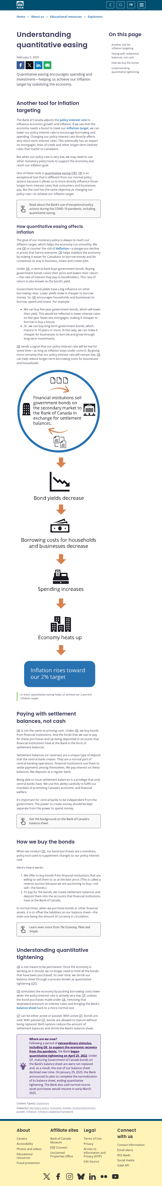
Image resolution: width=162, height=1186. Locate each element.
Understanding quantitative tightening (125, 69)
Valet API (123, 1165)
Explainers (95, 17)
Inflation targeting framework (55, 1111)
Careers (22, 1139)
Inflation (31, 1111)
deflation (62, 248)
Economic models (60, 1108)
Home (21, 17)
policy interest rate (73, 120)
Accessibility (25, 1144)
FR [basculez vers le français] (131, 5)
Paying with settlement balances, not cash (125, 55)
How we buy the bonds (125, 62)
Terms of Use (93, 1139)
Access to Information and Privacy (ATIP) (95, 1152)
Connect (58, 1147)
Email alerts (125, 1150)
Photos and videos (29, 1149)
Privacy (88, 1144)
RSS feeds (123, 1155)
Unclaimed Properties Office (61, 1154)
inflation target (78, 128)
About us (37, 17)
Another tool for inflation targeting (122, 46)
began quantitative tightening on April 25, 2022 (58, 1053)
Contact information (131, 1145)
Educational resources (66, 17)
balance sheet (26, 1008)
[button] (20, 65)
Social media (125, 1160)
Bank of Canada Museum (60, 1140)
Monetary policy (39, 1108)
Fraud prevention (28, 1163)
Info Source (91, 1161)
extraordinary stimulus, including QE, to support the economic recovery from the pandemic (63, 1047)
